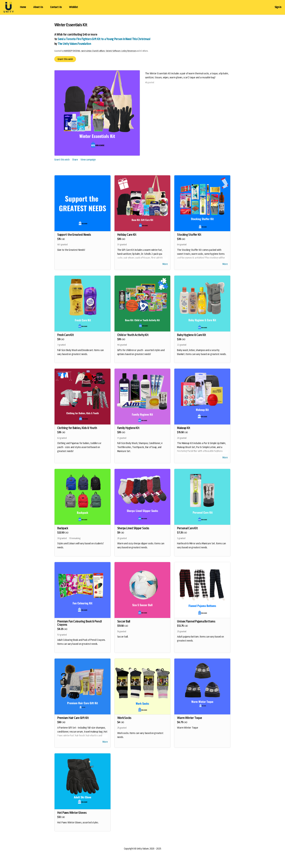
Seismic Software (113, 51)
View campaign (88, 159)
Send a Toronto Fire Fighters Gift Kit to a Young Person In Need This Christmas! (104, 39)
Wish (60, 34)
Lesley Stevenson (128, 51)
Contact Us (56, 7)
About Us (38, 7)
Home (23, 7)
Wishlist (73, 7)
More (165, 264)
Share (75, 159)
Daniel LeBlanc (98, 51)
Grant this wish (65, 59)
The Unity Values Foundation (74, 44)
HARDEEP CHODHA (72, 51)
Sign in (278, 7)
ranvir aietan (86, 51)
